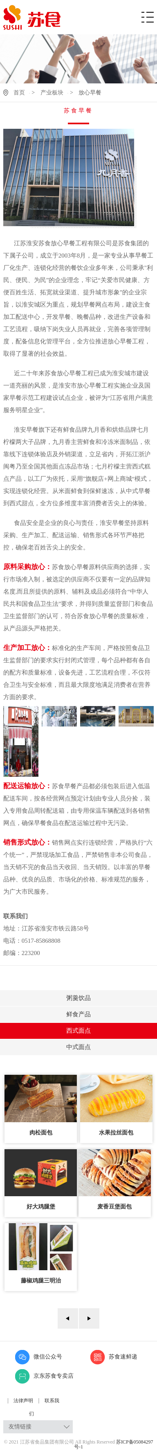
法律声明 (23, 1400)
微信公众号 (38, 1357)
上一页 (68, 1318)
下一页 (89, 1318)
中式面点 (78, 1047)
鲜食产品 (78, 1014)
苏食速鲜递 (113, 1357)
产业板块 (51, 93)
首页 (19, 93)
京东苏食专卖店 (44, 1376)
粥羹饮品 (78, 998)
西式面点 (78, 1030)
